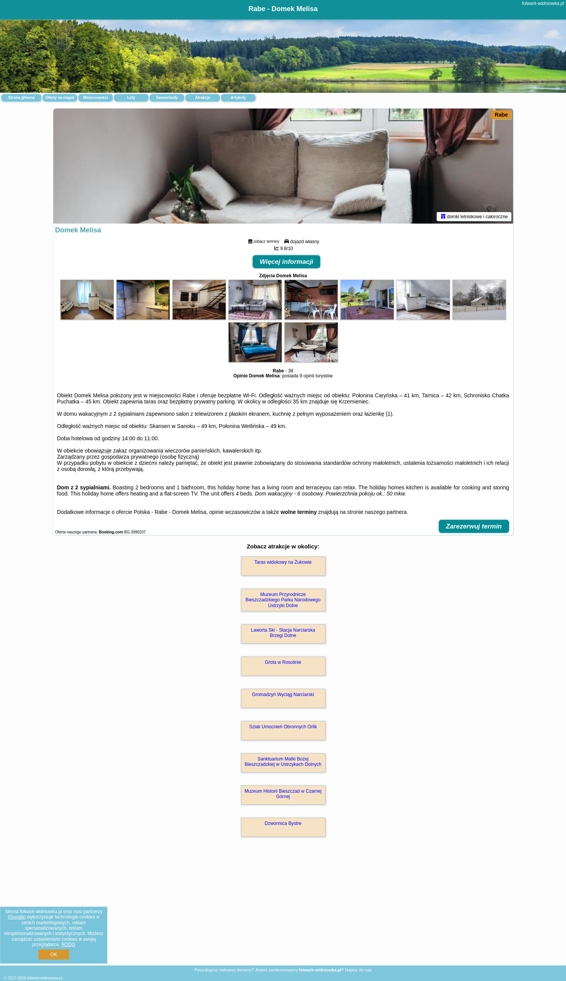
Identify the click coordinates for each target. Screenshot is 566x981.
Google (16, 917)
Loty (131, 97)
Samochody (167, 97)
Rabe (501, 115)
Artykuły (238, 97)
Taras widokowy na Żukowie (283, 562)
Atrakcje (202, 97)
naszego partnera (386, 512)
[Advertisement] (283, 909)
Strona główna (21, 97)
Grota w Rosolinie (283, 662)
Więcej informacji (287, 261)
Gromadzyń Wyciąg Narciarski (283, 694)
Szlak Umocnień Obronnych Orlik (283, 726)
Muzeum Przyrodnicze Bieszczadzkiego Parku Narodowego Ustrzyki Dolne (283, 600)
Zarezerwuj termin (474, 526)
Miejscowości (95, 97)
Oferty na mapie (59, 97)
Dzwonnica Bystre (282, 823)
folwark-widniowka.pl (543, 3)
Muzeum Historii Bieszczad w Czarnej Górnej (283, 793)
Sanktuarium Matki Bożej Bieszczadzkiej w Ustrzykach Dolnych (282, 761)
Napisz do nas (358, 970)
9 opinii (307, 376)
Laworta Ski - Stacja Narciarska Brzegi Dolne (283, 632)
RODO (68, 944)
